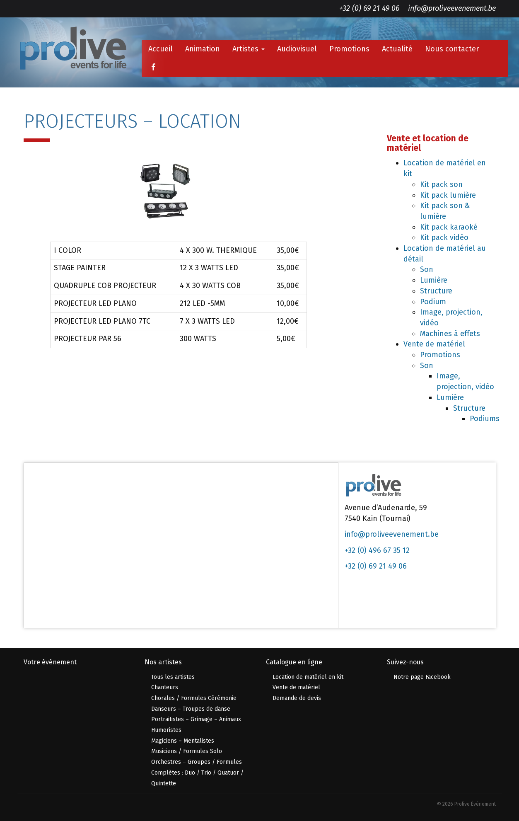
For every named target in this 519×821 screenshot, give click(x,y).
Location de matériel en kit (308, 677)
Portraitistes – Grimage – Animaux (196, 719)
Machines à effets (450, 333)
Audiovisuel (297, 48)
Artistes (248, 48)
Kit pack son (441, 184)
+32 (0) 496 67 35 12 (377, 550)
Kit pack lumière (448, 195)
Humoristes (166, 730)
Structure (436, 290)
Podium (433, 301)
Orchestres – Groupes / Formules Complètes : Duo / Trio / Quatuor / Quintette (197, 772)
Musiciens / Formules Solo (186, 751)
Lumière (433, 280)
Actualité (397, 48)
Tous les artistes (173, 677)
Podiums (485, 418)
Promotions (349, 48)
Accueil (160, 48)
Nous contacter (452, 48)
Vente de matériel (434, 344)
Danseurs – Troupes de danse (190, 708)
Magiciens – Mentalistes (182, 740)
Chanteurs (164, 687)
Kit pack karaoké (449, 227)
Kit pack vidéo (444, 237)
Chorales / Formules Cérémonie (194, 698)
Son (426, 269)
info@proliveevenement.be (452, 8)
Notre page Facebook (422, 677)
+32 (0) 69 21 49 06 (369, 8)
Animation (202, 48)
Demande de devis (297, 698)
